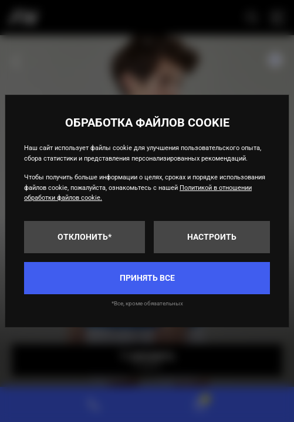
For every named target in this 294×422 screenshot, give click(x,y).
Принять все (147, 278)
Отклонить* (84, 236)
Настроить (211, 236)
